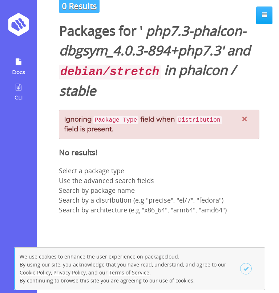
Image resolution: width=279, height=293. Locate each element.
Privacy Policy (69, 272)
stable (77, 91)
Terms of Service (129, 272)
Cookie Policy (35, 272)
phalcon (202, 70)
